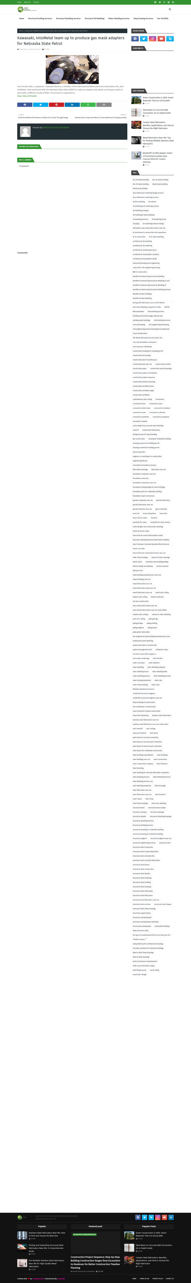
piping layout (152, 628)
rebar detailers (154, 663)
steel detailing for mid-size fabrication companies (151, 772)
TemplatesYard (38, 1279)
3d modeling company (141, 210)
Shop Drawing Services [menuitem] (143, 18)
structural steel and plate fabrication (146, 860)
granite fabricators (163, 500)
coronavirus (159, 399)
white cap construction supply (144, 966)
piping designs (138, 623)
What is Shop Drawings (141, 957)
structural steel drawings (142, 887)
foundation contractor (141, 478)
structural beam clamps (157, 808)
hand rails (163, 513)
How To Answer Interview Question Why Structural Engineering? (151, 544)
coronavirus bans (139, 404)
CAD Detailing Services (162, 320)
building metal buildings (141, 320)
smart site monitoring (140, 715)
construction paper (140, 369)
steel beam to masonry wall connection (147, 746)
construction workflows (141, 395)
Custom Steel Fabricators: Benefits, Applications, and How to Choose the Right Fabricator (158, 125)
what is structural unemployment (145, 961)
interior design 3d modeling (143, 566)
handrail (154, 518)
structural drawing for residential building (148, 830)
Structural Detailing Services (143, 821)
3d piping (136, 224)
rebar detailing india (159, 672)
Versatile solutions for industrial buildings (148, 948)
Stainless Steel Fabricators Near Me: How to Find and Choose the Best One (47, 1234)
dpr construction (139, 439)
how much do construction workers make (148, 535)
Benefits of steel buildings (142, 294)
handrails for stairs (140, 522)
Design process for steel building (145, 434)
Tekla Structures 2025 (140, 931)
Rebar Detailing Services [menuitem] (119, 18)
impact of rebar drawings (160, 557)
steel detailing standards (142, 786)
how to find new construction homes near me (149, 553)
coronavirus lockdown (162, 408)
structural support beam (142, 913)
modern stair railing (140, 597)
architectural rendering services (144, 250)
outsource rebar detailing (161, 614)
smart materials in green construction (146, 711)
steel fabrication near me (142, 790)
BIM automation (138, 311)
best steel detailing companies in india (147, 307)
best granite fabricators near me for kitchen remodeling (149, 303)
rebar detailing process (141, 676)
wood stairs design (139, 974)
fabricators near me (158, 470)
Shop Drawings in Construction (144, 702)
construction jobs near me (142, 364)
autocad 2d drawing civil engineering (146, 263)
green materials (161, 509)
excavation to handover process (144, 465)
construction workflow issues (143, 386)
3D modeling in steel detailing (143, 215)
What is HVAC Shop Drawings (143, 953)
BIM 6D (166, 307)
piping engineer (138, 628)
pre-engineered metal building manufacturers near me (151, 637)
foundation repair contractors (144, 496)
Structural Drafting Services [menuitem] (40, 18)
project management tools (142, 650)
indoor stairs (137, 562)
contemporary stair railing (142, 399)
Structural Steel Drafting (142, 882)
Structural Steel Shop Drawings (144, 909)
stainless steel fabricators (161, 715)
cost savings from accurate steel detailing (148, 426)
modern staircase (157, 597)
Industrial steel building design (157, 562)
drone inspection (139, 452)
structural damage (157, 812)
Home (19, 2)
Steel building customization (143, 755)
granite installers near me (142, 509)
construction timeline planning (144, 382)
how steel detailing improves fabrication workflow (151, 540)
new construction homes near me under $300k (150, 610)
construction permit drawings (161, 369)
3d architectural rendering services (146, 197)
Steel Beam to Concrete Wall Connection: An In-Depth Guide (157, 111)
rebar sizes (155, 685)
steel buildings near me (141, 759)
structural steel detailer (141, 873)
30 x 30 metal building (141, 180)
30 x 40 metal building (160, 180)
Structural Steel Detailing (142, 878)
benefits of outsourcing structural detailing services (152, 289)
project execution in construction (145, 645)
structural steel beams (141, 865)
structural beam (139, 808)
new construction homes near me (145, 606)
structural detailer (139, 816)
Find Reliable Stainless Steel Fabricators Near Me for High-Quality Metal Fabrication (46, 1263)
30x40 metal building (159, 184)
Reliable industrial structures (143, 689)
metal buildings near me (142, 579)
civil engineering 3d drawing (159, 325)
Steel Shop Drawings (140, 803)
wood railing (154, 970)
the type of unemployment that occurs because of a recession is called (151, 935)
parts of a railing (139, 619)
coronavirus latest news (141, 408)
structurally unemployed (142, 926)
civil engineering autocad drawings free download (151, 329)
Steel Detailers (162, 764)
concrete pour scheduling (142, 347)
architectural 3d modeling (142, 241)
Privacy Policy (158, 1279)
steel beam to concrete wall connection (147, 742)
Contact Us (170, 1279)
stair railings (150, 729)
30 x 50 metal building (141, 184)
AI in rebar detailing (156, 237)
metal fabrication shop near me (144, 588)
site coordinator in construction (144, 707)
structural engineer (140, 838)
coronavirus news (139, 412)
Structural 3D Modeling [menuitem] (94, 18)
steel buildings (162, 755)
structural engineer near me (161, 838)
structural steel (165, 843)
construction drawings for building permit (148, 351)
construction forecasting (142, 355)
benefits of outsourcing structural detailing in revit (151, 281)
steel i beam (137, 799)
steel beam (154, 733)
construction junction (163, 364)
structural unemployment (142, 917)
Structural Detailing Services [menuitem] (68, 18)
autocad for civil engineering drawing (146, 268)
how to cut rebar (139, 549)
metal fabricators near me (142, 592)
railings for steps (162, 650)
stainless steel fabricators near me (146, 720)
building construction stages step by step (148, 316)
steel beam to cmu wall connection (145, 737)
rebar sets (158, 680)
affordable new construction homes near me (149, 228)
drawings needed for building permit (146, 448)
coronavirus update (140, 421)
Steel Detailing (138, 768)
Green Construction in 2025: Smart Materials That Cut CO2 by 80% (158, 99)
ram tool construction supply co (144, 654)
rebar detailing (138, 667)
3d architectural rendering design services (148, 193)
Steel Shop (149, 799)
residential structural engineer (144, 693)
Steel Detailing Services (161, 777)
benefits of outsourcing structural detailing (148, 276)
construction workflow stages (143, 390)
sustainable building (162, 926)
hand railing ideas (149, 513)
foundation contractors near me (144, 483)
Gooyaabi (61, 1279)
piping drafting (152, 623)
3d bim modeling (139, 202)
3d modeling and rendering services (146, 206)
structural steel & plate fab (143, 847)
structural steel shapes (162, 904)
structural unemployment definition (146, 922)
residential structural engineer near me (147, 698)
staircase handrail (139, 733)
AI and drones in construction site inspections (149, 232)
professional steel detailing (143, 641)
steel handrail (160, 794)
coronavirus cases (155, 404)
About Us (27, 2)
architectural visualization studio (145, 259)
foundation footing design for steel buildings (149, 487)
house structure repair (141, 531)
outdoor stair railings (140, 614)
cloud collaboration (140, 333)
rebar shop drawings (140, 685)
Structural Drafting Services (143, 825)
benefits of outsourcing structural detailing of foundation (149, 285)
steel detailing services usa (143, 781)
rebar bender (158, 658)
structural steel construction (143, 869)
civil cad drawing (139, 325)
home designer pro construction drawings (148, 527)
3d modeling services (140, 219)
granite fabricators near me (143, 505)
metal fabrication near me (142, 584)
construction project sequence (144, 377)
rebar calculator (139, 663)
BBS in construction (140, 272)
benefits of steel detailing (142, 298)
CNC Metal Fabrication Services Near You (147, 338)
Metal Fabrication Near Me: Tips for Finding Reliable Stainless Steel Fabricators (158, 141)
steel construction (160, 759)
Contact (36, 2)
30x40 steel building (140, 188)
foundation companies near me (144, 474)
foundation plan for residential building (147, 491)
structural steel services (142, 904)
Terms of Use (144, 1279)
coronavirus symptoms (161, 417)
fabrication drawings (140, 470)
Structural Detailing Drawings (160, 816)
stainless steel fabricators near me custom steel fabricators (150, 724)
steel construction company (143, 764)
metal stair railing (162, 592)
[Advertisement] (72, 245)
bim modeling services (156, 311)
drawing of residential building (159, 439)
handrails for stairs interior (160, 522)
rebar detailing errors (141, 672)
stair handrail (138, 729)
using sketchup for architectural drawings (148, 944)
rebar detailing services (162, 676)
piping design (153, 619)
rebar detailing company (156, 667)
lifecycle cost (137, 571)
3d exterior (152, 202)
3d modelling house (159, 219)
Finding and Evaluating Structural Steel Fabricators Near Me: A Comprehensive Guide (46, 1248)
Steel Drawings (160, 786)
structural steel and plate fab (143, 856)
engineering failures (140, 461)
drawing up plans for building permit (146, 443)
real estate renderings (141, 658)
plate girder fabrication (141, 632)
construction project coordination (145, 373)
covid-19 (136, 430)
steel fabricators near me (142, 794)
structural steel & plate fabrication (145, 852)
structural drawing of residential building (148, 834)
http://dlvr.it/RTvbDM (26, 96)
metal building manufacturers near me (147, 575)
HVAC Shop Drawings (140, 557)
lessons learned (162, 566)
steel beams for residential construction (147, 751)
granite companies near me (143, 500)
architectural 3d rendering (142, 246)
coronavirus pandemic (141, 417)
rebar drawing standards (142, 680)
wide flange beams (139, 970)
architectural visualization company (146, 254)
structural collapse (140, 812)
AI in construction (139, 237)
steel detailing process (141, 777)
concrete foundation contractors (145, 342)
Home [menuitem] (21, 18)
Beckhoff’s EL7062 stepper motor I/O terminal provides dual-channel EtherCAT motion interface (157, 157)
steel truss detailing (158, 803)
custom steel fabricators (151, 430)
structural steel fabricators (143, 895)
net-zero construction (141, 601)
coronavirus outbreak (157, 412)
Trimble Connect (139, 939)
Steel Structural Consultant (30, 49)
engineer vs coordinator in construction (147, 456)
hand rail (136, 513)
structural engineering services (144, 843)
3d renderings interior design (153, 224)
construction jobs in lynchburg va (145, 360)
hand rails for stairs (140, 518)
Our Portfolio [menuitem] (162, 18)
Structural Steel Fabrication (143, 891)
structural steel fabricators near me (146, 900)
